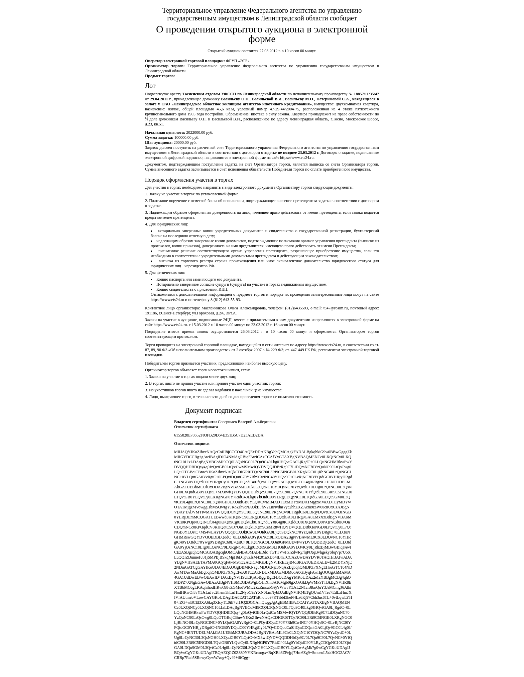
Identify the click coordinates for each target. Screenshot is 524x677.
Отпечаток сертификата (196, 426)
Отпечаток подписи (192, 443)
